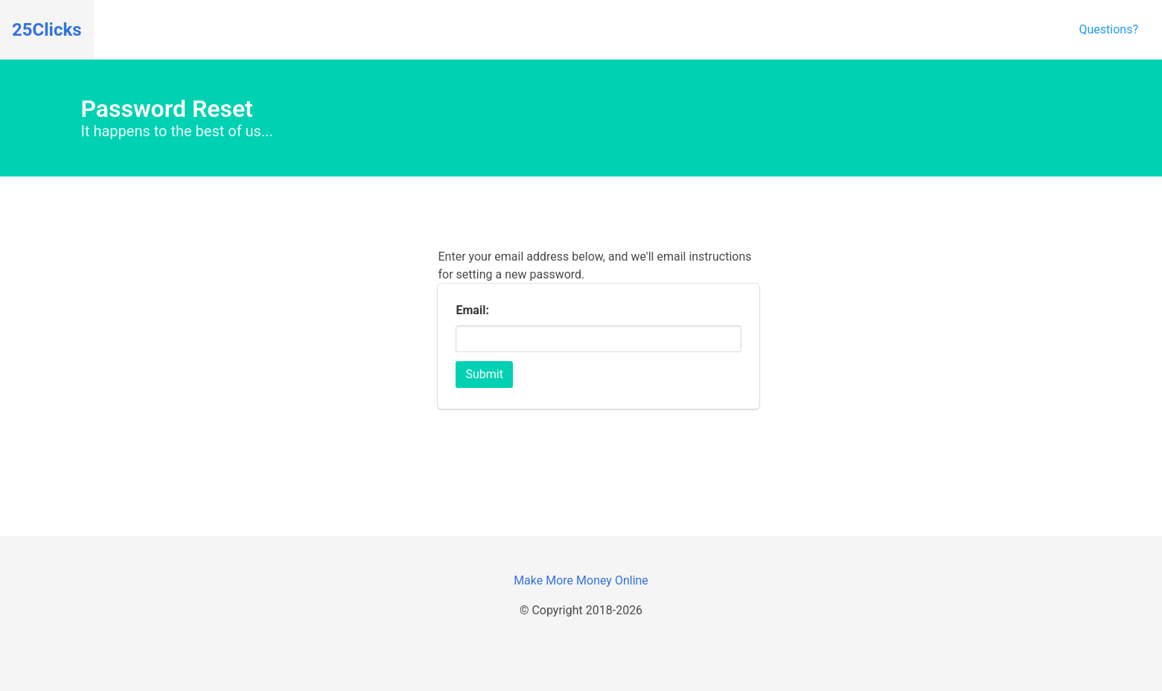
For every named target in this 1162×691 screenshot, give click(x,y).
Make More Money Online (581, 580)
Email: (472, 310)
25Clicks (47, 29)
